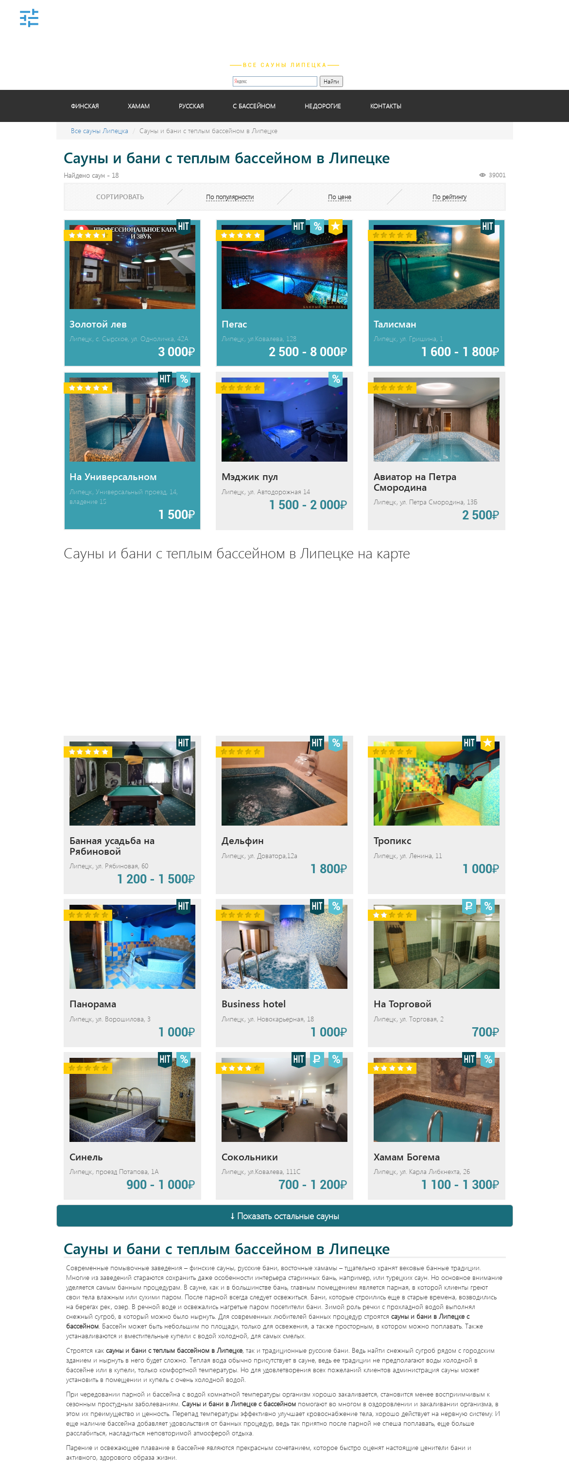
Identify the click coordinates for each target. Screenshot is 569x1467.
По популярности (230, 196)
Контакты (385, 106)
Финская (85, 106)
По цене (339, 196)
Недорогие (323, 106)
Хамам (139, 106)
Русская (191, 106)
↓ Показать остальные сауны (284, 1216)
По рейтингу (449, 196)
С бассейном (254, 106)
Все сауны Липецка (99, 130)
